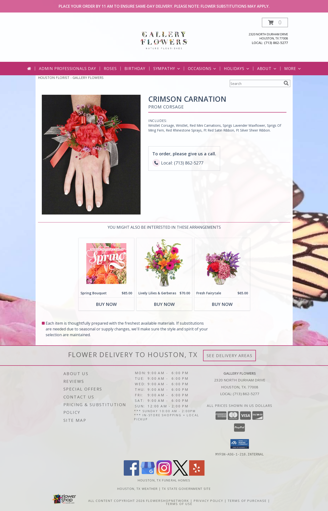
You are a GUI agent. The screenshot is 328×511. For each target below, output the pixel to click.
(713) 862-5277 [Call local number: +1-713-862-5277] (276, 42)
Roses (110, 68)
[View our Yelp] (196, 474)
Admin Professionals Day (67, 68)
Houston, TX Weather (137, 488)
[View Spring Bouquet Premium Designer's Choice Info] (106, 263)
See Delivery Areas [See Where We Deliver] (230, 355)
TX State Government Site (186, 488)
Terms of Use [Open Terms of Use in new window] (179, 503)
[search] (286, 83)
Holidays (237, 68)
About (267, 68)
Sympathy (167, 68)
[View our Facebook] (131, 474)
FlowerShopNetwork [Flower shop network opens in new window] (167, 500)
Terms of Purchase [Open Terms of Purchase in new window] (247, 500)
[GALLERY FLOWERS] (164, 40)
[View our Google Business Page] (147, 474)
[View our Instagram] (164, 474)
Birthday (134, 68)
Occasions (202, 68)
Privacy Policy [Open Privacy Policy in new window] (208, 500)
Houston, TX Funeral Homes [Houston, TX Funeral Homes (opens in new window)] (164, 480)
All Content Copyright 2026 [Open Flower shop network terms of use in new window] (116, 500)
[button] (275, 22)
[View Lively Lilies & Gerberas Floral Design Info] (164, 263)
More (293, 68)
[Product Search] (255, 83)
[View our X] (180, 474)
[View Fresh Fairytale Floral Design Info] (222, 263)
